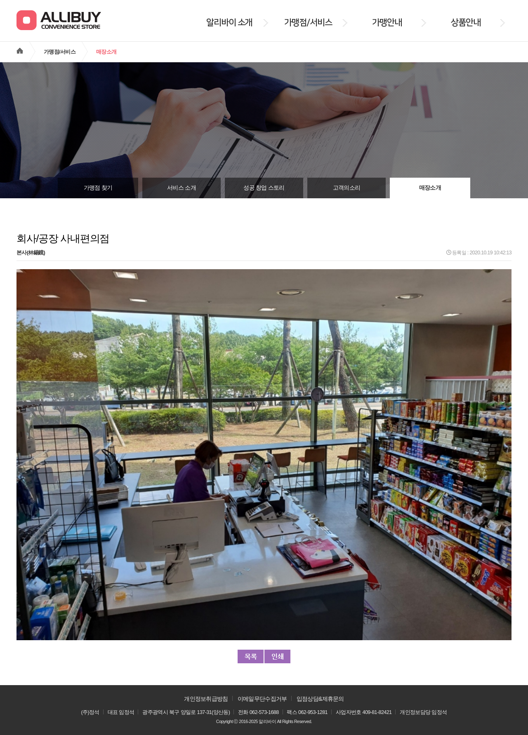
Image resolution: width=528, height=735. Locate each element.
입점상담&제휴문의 (320, 698)
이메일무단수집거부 (262, 698)
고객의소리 (347, 188)
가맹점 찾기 (98, 188)
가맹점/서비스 (59, 52)
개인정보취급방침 (206, 698)
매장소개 (430, 188)
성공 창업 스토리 (263, 188)
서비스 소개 (181, 188)
